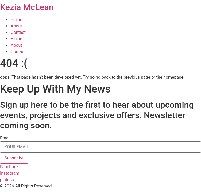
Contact (18, 32)
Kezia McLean (27, 7)
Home (16, 19)
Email (5, 138)
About (16, 26)
